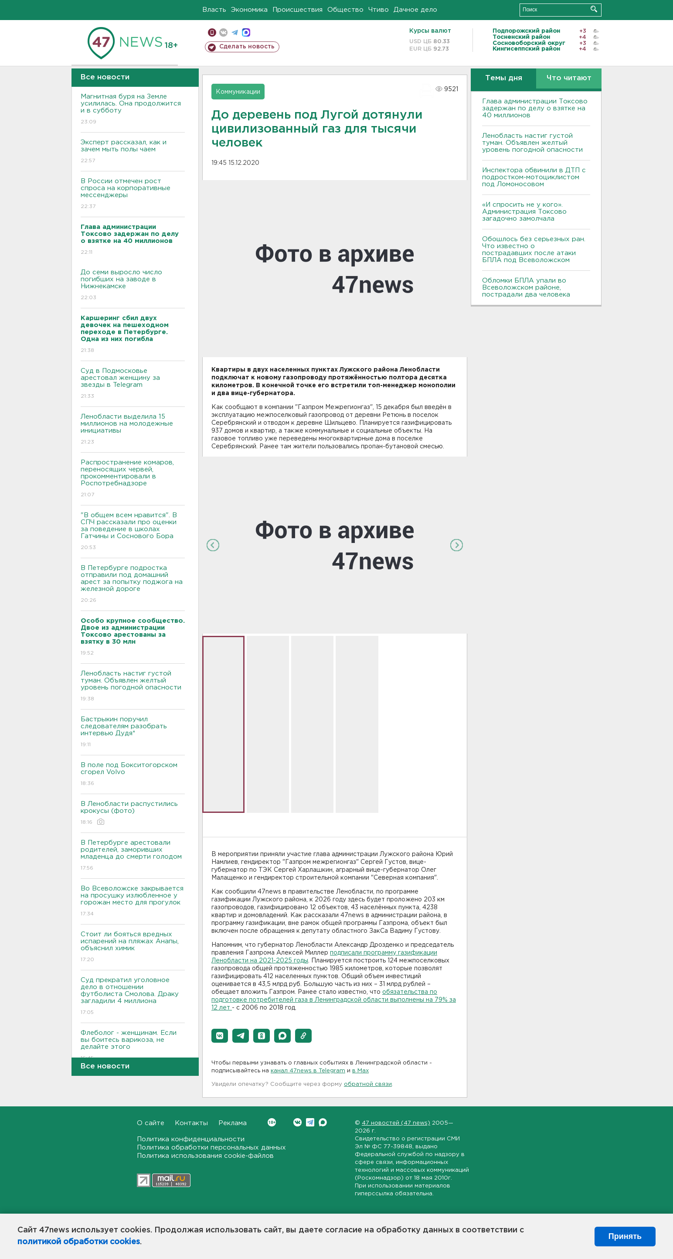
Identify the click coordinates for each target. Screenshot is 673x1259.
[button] (219, 1036)
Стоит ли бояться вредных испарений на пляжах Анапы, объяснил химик (133, 947)
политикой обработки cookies (78, 1242)
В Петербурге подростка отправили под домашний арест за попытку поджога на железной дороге (133, 584)
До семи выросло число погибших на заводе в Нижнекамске (133, 285)
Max (323, 1122)
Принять (625, 1236)
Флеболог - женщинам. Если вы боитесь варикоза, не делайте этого (133, 1046)
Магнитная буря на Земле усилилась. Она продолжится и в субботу (133, 110)
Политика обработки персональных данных (211, 1147)
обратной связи (368, 1084)
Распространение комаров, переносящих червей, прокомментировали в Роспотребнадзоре (133, 479)
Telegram (310, 1122)
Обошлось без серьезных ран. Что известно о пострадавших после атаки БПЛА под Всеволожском (533, 249)
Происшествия (297, 10)
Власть (214, 10)
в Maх (360, 1070)
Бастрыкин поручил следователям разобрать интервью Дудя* (133, 732)
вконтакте (223, 32)
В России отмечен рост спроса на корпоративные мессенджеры (133, 194)
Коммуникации (238, 92)
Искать (594, 9)
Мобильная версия (212, 32)
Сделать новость (247, 46)
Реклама (232, 1123)
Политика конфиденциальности (191, 1139)
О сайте (150, 1123)
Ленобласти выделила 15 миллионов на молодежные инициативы (133, 430)
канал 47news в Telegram (308, 1070)
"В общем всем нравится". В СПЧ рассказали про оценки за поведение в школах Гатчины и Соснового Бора (133, 531)
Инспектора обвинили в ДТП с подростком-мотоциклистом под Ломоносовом (534, 177)
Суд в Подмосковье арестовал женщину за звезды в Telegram (133, 384)
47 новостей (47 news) (396, 1123)
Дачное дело (415, 10)
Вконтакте (272, 1122)
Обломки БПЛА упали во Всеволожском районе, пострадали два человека (526, 287)
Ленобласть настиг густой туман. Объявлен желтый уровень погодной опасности (133, 687)
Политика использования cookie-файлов (205, 1156)
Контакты (191, 1123)
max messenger (246, 32)
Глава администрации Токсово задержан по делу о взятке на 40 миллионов (535, 108)
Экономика (249, 10)
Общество (345, 10)
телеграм (235, 32)
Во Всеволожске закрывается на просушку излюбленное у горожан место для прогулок (133, 902)
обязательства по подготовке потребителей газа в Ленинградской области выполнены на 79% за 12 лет (333, 999)
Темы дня (503, 78)
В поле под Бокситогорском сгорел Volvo (133, 774)
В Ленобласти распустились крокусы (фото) (133, 813)
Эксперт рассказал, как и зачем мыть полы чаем (133, 152)
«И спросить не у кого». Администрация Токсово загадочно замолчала (524, 212)
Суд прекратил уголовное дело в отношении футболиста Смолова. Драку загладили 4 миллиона (133, 996)
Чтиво (378, 10)
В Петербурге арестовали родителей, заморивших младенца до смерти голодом (133, 856)
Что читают (569, 78)
